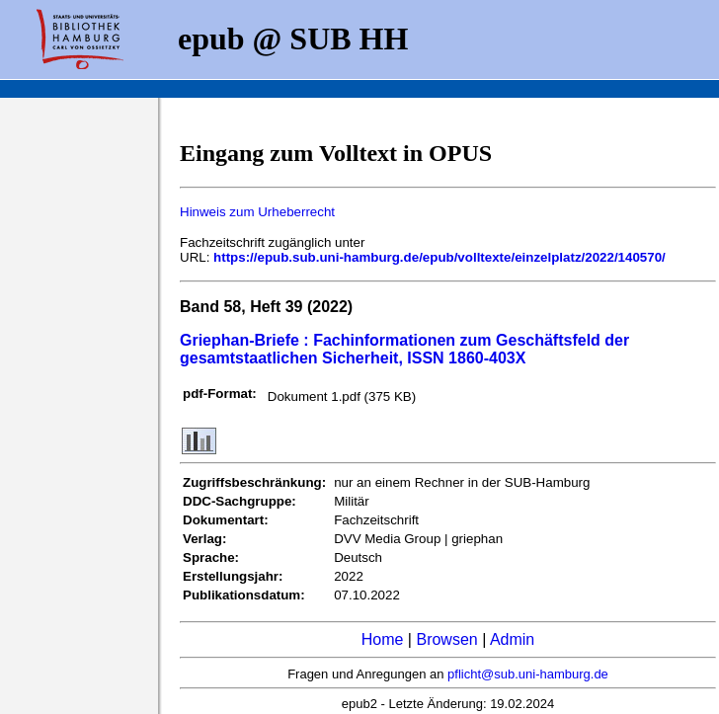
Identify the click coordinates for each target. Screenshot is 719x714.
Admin (512, 639)
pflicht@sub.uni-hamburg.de (527, 674)
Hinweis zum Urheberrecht (257, 211)
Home (382, 639)
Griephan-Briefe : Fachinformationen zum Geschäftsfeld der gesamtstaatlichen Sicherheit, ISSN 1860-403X (404, 349)
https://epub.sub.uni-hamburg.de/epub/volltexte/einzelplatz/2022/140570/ (439, 257)
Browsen (446, 639)
